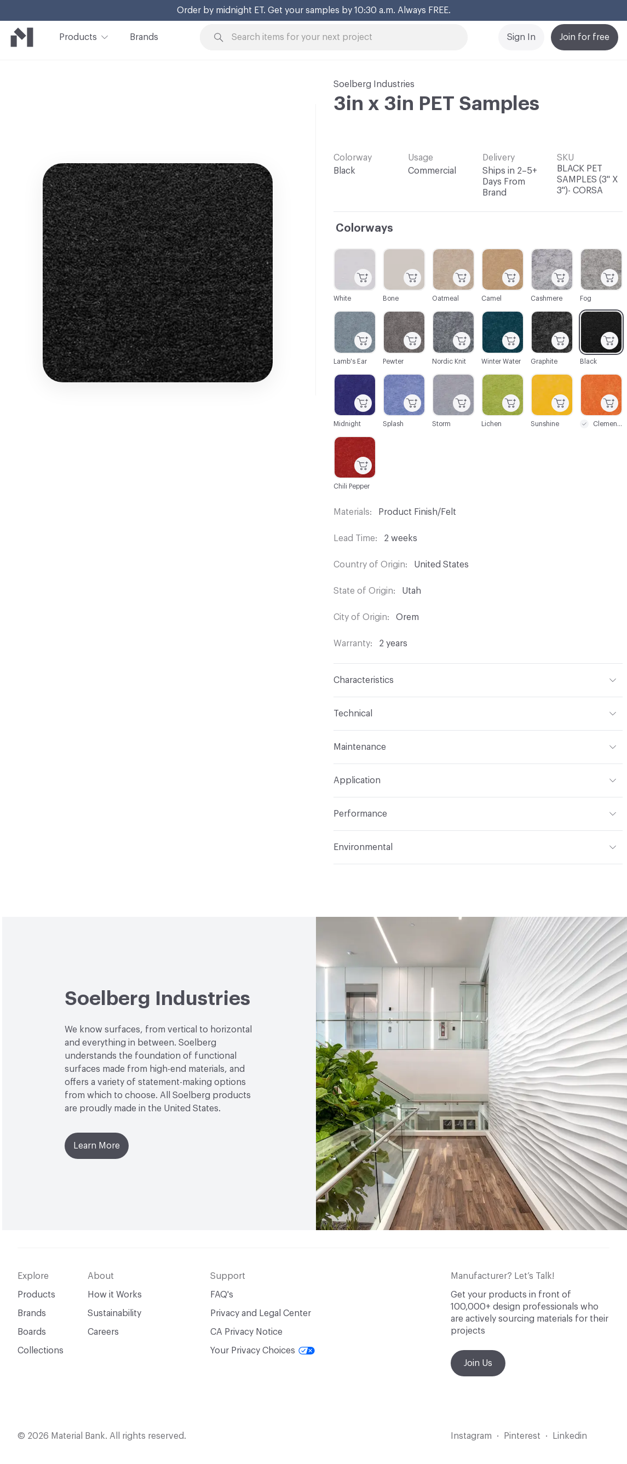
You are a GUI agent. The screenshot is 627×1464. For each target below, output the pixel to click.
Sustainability (114, 1313)
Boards (32, 1332)
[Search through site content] (340, 37)
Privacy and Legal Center (260, 1313)
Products (78, 36)
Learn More (96, 1145)
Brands (144, 37)
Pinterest (522, 1436)
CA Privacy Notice (246, 1332)
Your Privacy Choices (262, 1351)
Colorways (364, 228)
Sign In (521, 37)
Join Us (478, 1363)
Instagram (471, 1436)
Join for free (584, 37)
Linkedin (570, 1436)
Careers (103, 1332)
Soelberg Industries (374, 84)
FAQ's (221, 1294)
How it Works (115, 1294)
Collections (41, 1350)
